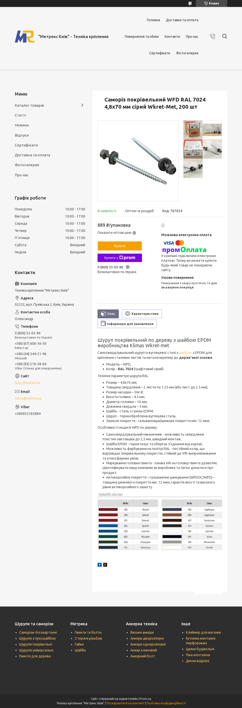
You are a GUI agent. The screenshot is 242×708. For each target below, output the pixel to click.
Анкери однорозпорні (148, 644)
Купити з (119, 258)
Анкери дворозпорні (147, 638)
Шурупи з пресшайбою (37, 638)
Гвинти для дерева (35, 656)
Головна (153, 20)
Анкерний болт (142, 656)
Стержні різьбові (88, 638)
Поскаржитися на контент (125, 703)
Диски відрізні (197, 661)
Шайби (80, 650)
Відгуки (22, 135)
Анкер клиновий (143, 650)
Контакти (172, 37)
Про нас (192, 37)
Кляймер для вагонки (203, 632)
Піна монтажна (198, 655)
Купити (119, 246)
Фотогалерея (187, 53)
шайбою (185, 353)
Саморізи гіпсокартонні (38, 632)
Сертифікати (159, 53)
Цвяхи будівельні (200, 649)
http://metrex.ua (27, 383)
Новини (22, 125)
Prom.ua (145, 698)
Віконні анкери (142, 632)
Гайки (79, 644)
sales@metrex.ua (28, 398)
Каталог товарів (29, 105)
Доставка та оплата (182, 20)
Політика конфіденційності (166, 703)
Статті (20, 115)
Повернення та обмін (142, 37)
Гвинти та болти (88, 632)
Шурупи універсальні (36, 650)
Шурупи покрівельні (35, 644)
